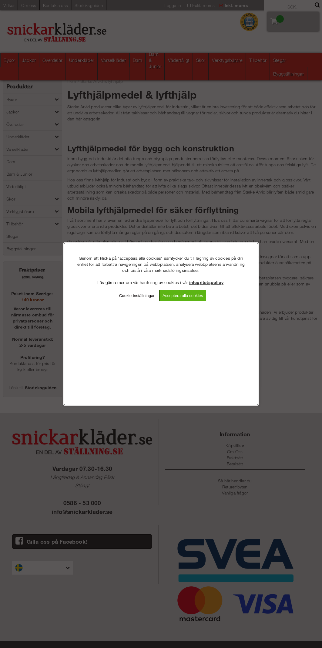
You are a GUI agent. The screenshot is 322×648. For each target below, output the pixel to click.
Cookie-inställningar (137, 295)
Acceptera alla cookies (183, 295)
